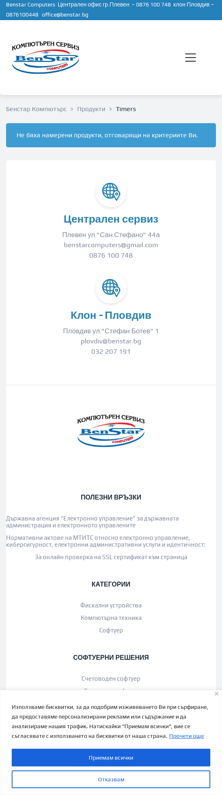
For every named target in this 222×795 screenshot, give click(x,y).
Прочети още (186, 736)
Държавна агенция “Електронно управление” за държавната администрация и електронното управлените (92, 522)
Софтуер (111, 630)
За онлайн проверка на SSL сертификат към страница (111, 556)
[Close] (216, 694)
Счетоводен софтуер (111, 678)
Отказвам (111, 779)
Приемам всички (111, 757)
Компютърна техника (111, 617)
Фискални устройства (111, 605)
